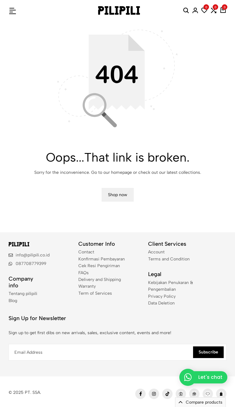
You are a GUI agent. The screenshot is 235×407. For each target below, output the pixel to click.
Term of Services (95, 293)
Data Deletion (161, 303)
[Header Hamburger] (12, 10)
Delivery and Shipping (99, 279)
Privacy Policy (162, 296)
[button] (204, 10)
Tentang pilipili (23, 293)
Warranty (87, 286)
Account (156, 252)
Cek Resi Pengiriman (99, 265)
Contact (86, 252)
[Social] (140, 394)
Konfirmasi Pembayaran (101, 259)
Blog (13, 300)
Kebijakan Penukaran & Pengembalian (170, 286)
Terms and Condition (169, 259)
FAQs (83, 272)
